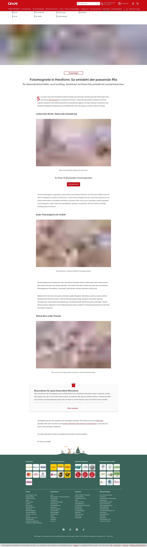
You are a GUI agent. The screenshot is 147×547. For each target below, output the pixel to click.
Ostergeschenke (104, 509)
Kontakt (28, 504)
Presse (52, 516)
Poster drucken (79, 514)
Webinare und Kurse (31, 518)
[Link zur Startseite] (26, 3)
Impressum (53, 507)
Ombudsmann (54, 514)
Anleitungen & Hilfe (31, 495)
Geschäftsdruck (79, 504)
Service (28, 516)
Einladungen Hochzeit (106, 502)
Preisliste (75, 545)
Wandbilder (78, 518)
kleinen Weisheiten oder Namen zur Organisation (80, 424)
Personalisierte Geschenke (82, 505)
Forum (27, 500)
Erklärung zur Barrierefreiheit (34, 523)
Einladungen (103, 500)
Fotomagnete (53, 100)
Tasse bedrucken (104, 514)
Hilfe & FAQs (29, 502)
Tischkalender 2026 (105, 519)
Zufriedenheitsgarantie (32, 521)
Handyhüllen (78, 509)
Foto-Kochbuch (79, 502)
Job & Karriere (54, 510)
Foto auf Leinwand (105, 521)
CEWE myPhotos (30, 498)
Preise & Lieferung (31, 514)
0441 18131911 (84, 536)
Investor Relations (55, 509)
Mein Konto (29, 505)
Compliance (53, 500)
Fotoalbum (103, 497)
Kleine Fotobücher (105, 504)
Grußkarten (78, 507)
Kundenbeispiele (79, 510)
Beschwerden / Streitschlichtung (59, 497)
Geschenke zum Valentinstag (108, 498)
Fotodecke (103, 516)
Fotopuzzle (103, 518)
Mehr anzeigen (72, 408)
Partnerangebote (30, 510)
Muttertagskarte (104, 507)
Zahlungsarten (30, 519)
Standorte (53, 518)
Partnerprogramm (31, 512)
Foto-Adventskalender (106, 495)
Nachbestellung (30, 507)
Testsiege (53, 519)
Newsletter (29, 509)
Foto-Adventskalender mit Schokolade (107, 511)
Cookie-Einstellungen (56, 502)
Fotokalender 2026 (80, 498)
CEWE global (54, 498)
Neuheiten (78, 512)
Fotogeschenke (79, 497)
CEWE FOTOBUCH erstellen (82, 495)
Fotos (76, 500)
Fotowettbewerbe (55, 505)
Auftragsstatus (30, 497)
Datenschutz (54, 504)
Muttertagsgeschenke (106, 505)
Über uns (53, 521)
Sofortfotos (78, 516)
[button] (133, 3)
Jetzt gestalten (73, 184)
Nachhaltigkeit (54, 512)
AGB (51, 495)
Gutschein (99, 421)
